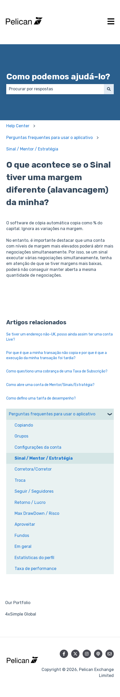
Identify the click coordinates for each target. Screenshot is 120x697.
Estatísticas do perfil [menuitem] (34, 557)
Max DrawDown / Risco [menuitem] (37, 513)
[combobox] (55, 89)
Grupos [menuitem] (21, 436)
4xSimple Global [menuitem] (20, 614)
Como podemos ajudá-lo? (58, 76)
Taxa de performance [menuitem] (35, 568)
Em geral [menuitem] (23, 546)
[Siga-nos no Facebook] (64, 654)
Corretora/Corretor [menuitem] (33, 469)
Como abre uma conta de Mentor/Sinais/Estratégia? (50, 385)
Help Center (17, 125)
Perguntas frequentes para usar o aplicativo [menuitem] (52, 413)
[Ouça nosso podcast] (98, 654)
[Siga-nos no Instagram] (87, 654)
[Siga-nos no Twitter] (75, 654)
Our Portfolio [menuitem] (17, 602)
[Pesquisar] (109, 89)
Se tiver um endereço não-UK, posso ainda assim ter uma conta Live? (59, 337)
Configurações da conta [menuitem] (38, 447)
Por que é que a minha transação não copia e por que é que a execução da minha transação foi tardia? (56, 355)
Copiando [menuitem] (24, 425)
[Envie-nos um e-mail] (109, 654)
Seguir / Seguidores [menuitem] (34, 491)
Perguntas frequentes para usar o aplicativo (49, 137)
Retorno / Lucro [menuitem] (30, 502)
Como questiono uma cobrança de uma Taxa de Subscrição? (57, 371)
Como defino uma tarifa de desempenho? (41, 398)
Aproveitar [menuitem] (25, 524)
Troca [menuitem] (20, 480)
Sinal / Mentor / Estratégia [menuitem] (44, 458)
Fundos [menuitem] (22, 535)
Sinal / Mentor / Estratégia (32, 149)
